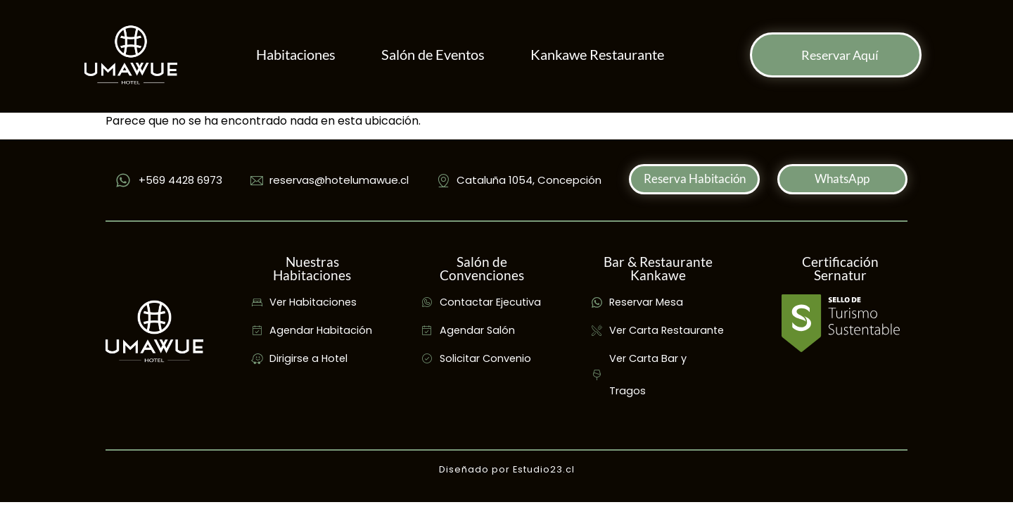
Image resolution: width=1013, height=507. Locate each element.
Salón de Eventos (433, 54)
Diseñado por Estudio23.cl (507, 469)
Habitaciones (296, 54)
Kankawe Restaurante (597, 54)
